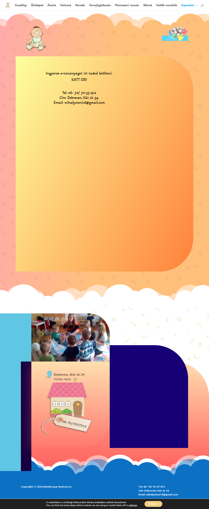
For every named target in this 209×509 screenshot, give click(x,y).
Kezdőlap (21, 5)
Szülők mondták (166, 5)
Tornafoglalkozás (100, 5)
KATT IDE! (79, 79)
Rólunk (147, 5)
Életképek (37, 5)
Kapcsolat (187, 5)
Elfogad (153, 503)
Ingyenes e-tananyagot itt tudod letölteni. (79, 73)
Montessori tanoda (127, 5)
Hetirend (65, 5)
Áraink (52, 5)
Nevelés (80, 5)
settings (133, 505)
